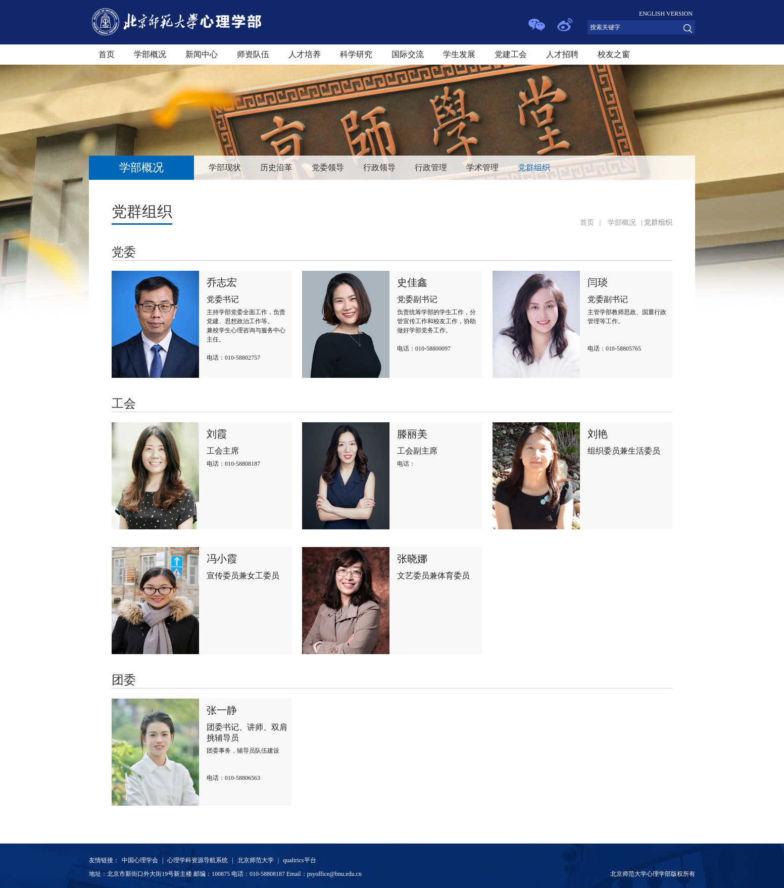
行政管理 (431, 167)
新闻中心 (201, 54)
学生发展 (459, 54)
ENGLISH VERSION (666, 13)
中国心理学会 (140, 860)
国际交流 (407, 54)
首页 (107, 54)
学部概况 (150, 54)
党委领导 (328, 167)
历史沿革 (276, 167)
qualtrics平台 (299, 860)
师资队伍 (253, 54)
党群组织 (534, 167)
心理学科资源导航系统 (197, 860)
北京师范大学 (255, 860)
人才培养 (304, 54)
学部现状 (225, 167)
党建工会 (511, 54)
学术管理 (482, 167)
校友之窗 (614, 54)
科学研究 (356, 54)
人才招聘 (562, 54)
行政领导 (379, 167)
